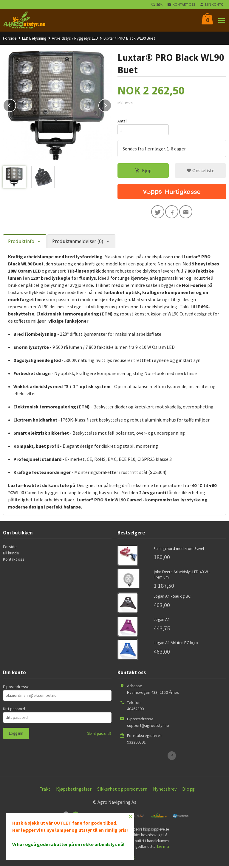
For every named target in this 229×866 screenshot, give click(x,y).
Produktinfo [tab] (21, 241)
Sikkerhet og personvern (122, 789)
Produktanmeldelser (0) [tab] (77, 241)
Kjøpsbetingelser (74, 789)
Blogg (188, 789)
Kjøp (143, 170)
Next (111, 104)
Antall (122, 121)
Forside (10, 38)
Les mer (163, 846)
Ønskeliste (200, 170)
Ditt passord (14, 708)
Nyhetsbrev (165, 789)
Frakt (44, 789)
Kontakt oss (13, 559)
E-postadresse (16, 686)
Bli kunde (11, 553)
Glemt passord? (99, 733)
